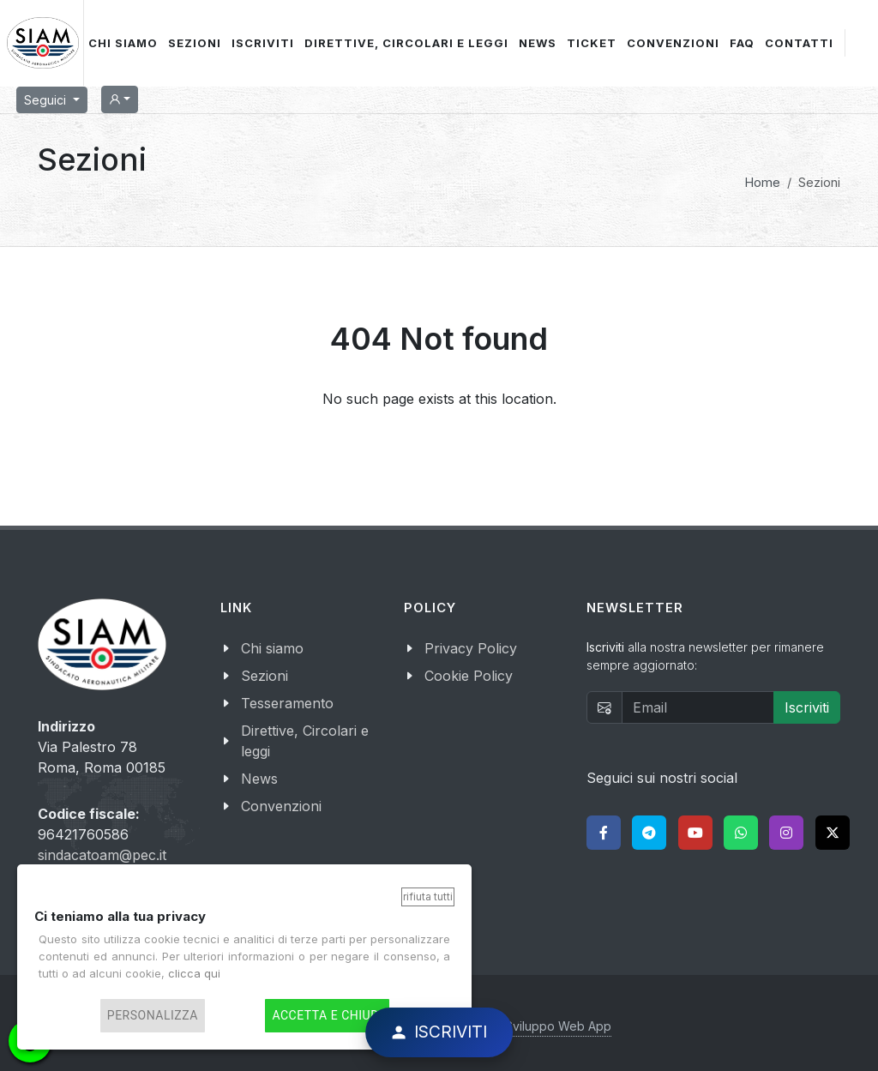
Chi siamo (272, 648)
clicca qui (194, 973)
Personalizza (152, 1015)
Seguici (46, 100)
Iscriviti (807, 707)
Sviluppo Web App (558, 1026)
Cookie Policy (468, 675)
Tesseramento (287, 703)
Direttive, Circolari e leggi (305, 741)
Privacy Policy (470, 648)
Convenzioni (281, 806)
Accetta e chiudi (327, 1015)
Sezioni (264, 675)
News (259, 778)
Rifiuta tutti (428, 896)
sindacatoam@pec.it (102, 854)
